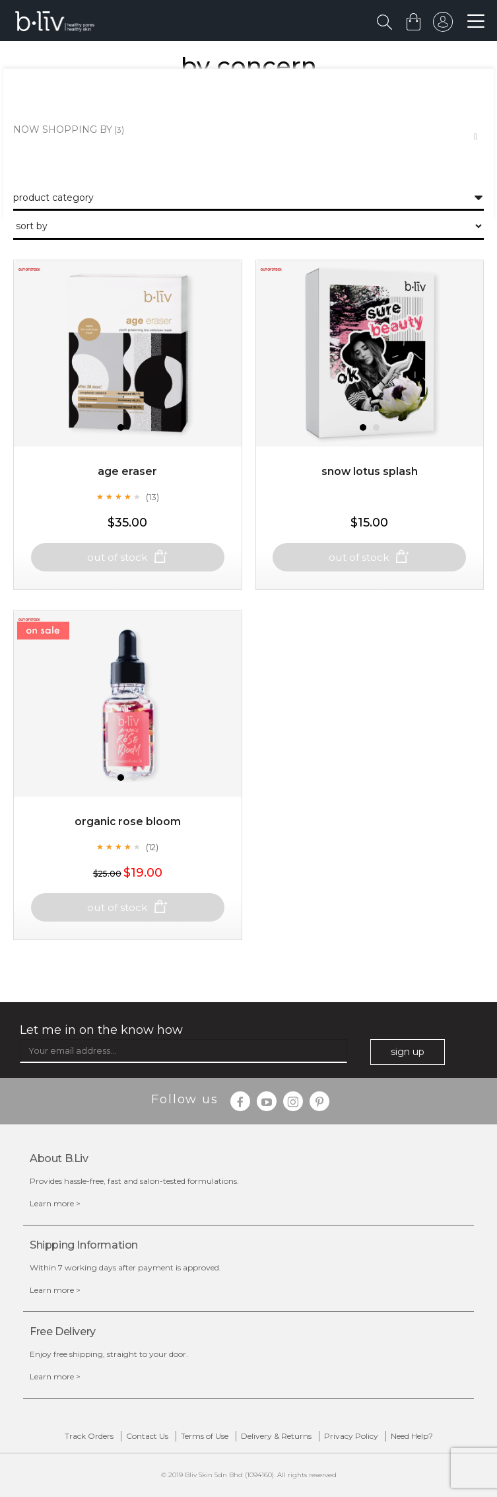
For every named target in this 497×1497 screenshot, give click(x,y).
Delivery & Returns (276, 1436)
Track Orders (89, 1436)
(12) (152, 858)
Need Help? (412, 1436)
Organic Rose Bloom (127, 833)
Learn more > (55, 1203)
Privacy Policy (351, 1436)
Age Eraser (127, 483)
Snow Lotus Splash (369, 483)
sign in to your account (442, 25)
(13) (152, 508)
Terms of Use (204, 1436)
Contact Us (147, 1436)
